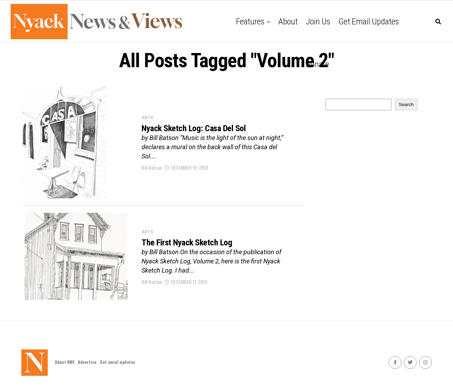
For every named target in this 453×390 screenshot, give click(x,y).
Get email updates (369, 22)
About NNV (64, 362)
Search (406, 104)
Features (250, 22)
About (288, 22)
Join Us (318, 22)
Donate (317, 64)
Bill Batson (152, 168)
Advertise (87, 362)
